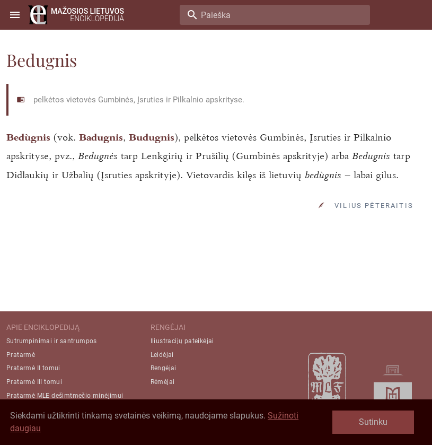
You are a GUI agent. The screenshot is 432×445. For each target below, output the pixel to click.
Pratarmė (20, 355)
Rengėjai (164, 368)
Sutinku (373, 422)
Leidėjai (162, 355)
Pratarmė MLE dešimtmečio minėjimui (65, 395)
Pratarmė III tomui (34, 382)
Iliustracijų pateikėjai (182, 341)
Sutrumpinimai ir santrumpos (51, 341)
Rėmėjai (163, 382)
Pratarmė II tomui (33, 368)
